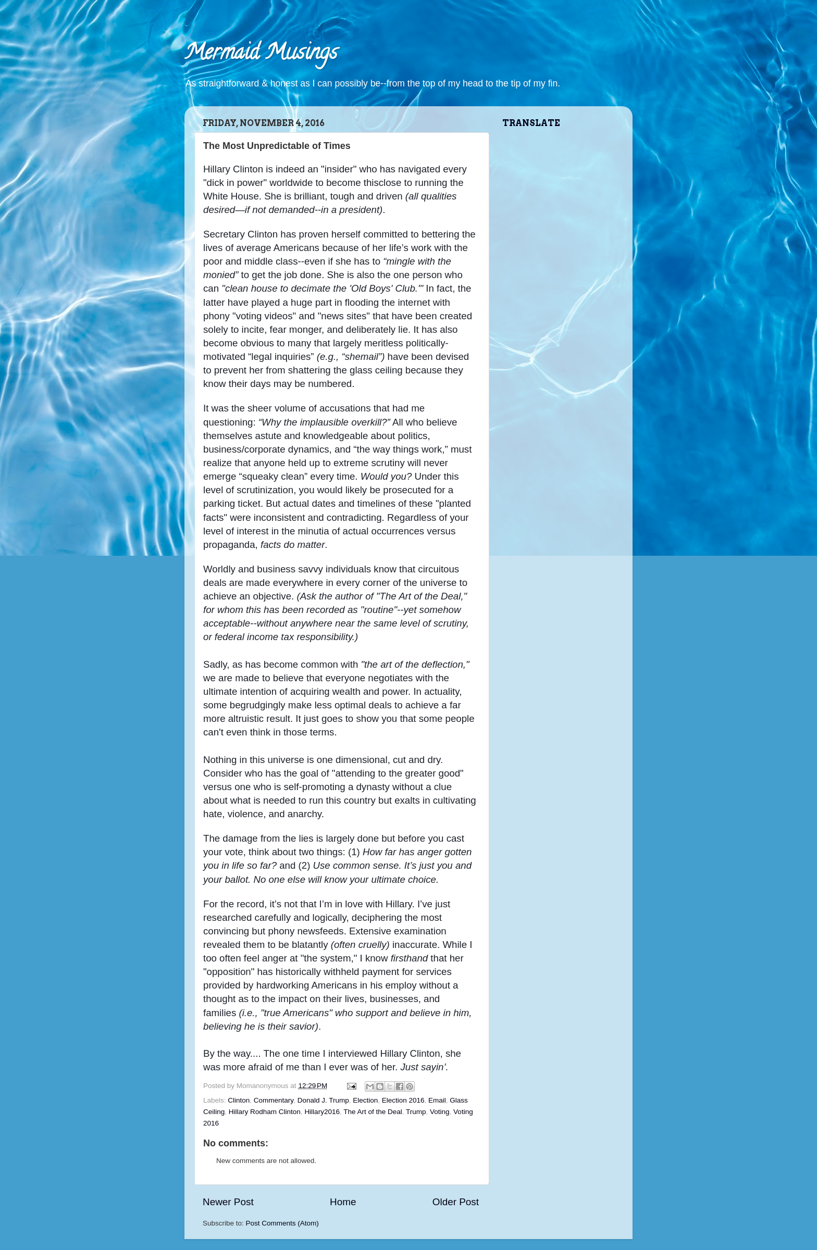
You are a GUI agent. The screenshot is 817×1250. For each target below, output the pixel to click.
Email (437, 1100)
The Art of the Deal (372, 1112)
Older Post (455, 1201)
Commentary (273, 1100)
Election (365, 1100)
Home (343, 1201)
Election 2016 (403, 1100)
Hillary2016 (322, 1112)
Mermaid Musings (260, 54)
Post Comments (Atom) (282, 1223)
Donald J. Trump (323, 1100)
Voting (440, 1112)
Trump (416, 1112)
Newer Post (228, 1201)
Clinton (239, 1100)
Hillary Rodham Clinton (265, 1112)
